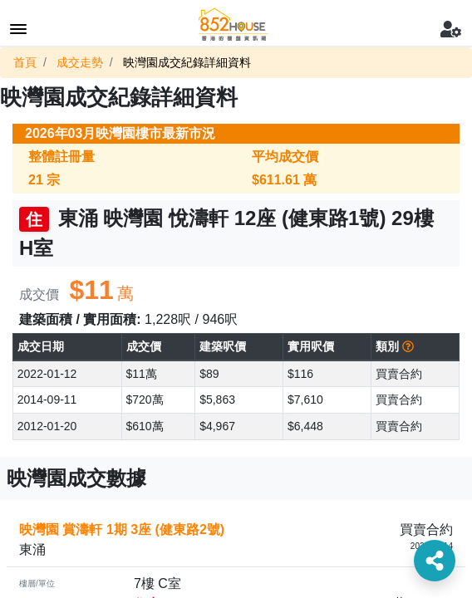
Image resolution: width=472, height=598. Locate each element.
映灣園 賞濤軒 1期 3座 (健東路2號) (121, 529)
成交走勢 (80, 62)
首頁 (25, 62)
